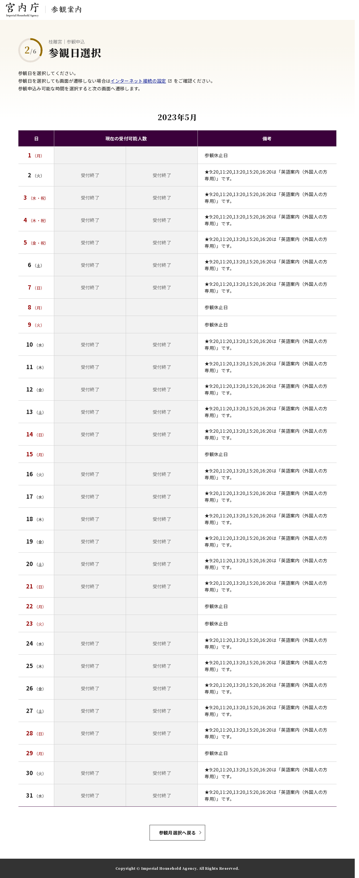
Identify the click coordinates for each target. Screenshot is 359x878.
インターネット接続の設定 (141, 80)
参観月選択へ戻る (177, 832)
